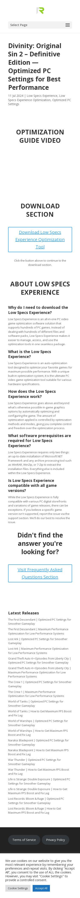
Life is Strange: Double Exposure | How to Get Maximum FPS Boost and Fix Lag (37, 791)
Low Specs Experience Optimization (36, 98)
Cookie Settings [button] (18, 888)
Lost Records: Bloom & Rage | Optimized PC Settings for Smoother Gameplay (36, 801)
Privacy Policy (55, 840)
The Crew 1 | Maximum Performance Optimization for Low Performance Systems (36, 694)
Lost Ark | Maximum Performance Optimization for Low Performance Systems (38, 651)
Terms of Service (24, 840)
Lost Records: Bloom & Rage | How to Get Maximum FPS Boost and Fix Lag (34, 811)
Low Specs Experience (42, 96)
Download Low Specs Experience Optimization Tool (40, 239)
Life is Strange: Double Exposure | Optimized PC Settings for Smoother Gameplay (39, 781)
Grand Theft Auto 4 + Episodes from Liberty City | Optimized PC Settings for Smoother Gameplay (39, 661)
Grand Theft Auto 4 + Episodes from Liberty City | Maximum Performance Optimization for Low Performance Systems (39, 672)
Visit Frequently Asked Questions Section (40, 573)
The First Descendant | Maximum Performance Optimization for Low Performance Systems (38, 631)
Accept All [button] (41, 888)
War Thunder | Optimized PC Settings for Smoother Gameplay (34, 762)
